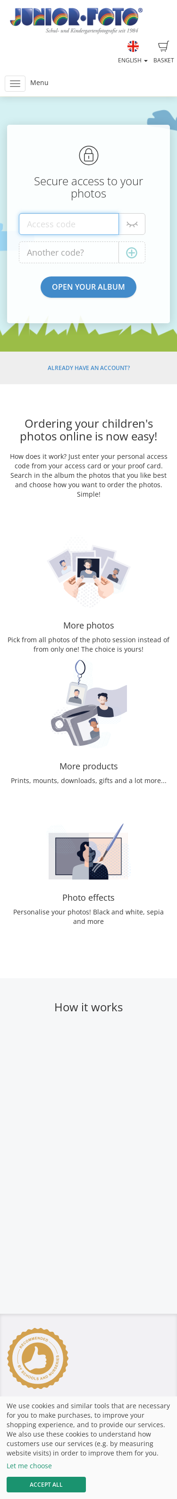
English (133, 52)
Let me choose (29, 1465)
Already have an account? (89, 368)
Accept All (46, 1485)
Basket (163, 52)
